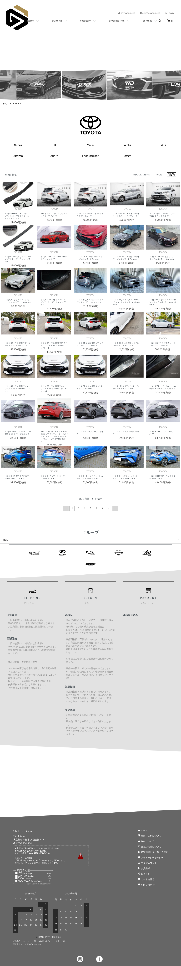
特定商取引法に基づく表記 (153, 852)
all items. (57, 21)
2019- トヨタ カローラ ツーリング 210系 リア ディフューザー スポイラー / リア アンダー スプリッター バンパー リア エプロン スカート (54, 440)
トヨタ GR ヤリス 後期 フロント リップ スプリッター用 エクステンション (53, 392)
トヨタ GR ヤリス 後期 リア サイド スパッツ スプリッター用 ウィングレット (54, 349)
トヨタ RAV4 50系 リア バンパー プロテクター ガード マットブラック (18, 263)
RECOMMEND (141, 175)
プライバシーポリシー (151, 857)
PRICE (158, 175)
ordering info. (117, 21)
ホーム (5, 104)
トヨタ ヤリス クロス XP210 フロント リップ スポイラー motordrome (162, 306)
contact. (147, 21)
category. (85, 21)
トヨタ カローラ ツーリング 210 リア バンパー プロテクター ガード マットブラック (18, 220)
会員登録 (144, 868)
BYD (5, 540)
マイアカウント (147, 863)
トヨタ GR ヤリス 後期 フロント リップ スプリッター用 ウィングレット (17, 392)
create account (150, 13)
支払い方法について (149, 847)
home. (30, 21)
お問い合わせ (146, 885)
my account (126, 13)
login (169, 13)
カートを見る (146, 879)
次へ (115, 508)
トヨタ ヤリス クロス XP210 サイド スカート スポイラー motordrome (126, 306)
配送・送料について (149, 836)
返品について (146, 841)
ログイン (144, 874)
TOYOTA (17, 104)
